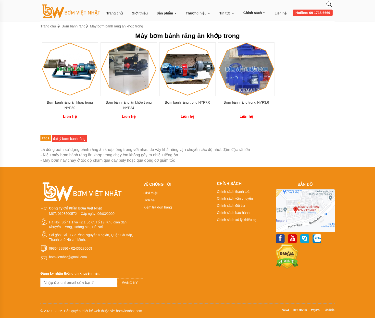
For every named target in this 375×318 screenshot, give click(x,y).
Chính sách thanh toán (234, 192)
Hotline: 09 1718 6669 (312, 13)
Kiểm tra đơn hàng (157, 207)
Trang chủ (114, 13)
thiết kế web (91, 311)
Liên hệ (281, 13)
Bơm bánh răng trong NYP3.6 (246, 102)
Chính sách (254, 13)
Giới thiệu (140, 13)
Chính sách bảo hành (233, 213)
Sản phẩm (167, 13)
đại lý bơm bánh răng (69, 139)
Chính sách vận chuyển (235, 198)
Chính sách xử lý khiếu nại (237, 220)
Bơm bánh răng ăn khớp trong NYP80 (70, 105)
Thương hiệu (198, 13)
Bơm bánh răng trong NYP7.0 (187, 102)
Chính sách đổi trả (231, 206)
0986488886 (58, 248)
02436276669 (81, 248)
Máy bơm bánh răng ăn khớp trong (116, 26)
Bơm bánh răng (74, 26)
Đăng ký (130, 283)
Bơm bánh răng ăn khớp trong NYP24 (129, 105)
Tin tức (227, 13)
